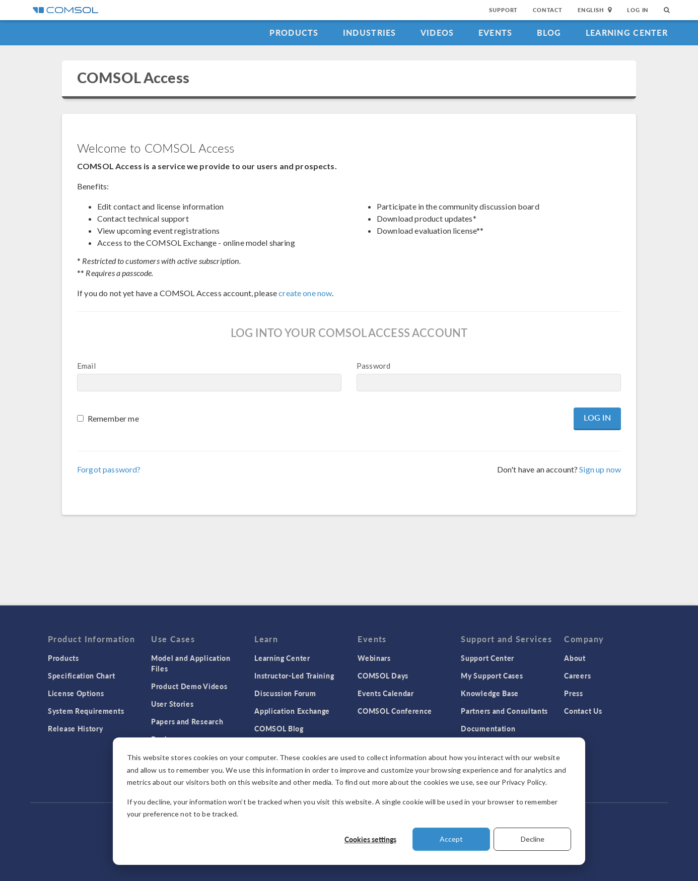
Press (573, 693)
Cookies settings (370, 839)
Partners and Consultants (504, 711)
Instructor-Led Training (294, 675)
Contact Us (583, 711)
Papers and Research (187, 721)
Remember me (113, 418)
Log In (638, 10)
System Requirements (86, 711)
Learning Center (627, 32)
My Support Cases (492, 675)
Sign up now (600, 469)
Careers (577, 675)
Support (503, 10)
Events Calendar (386, 693)
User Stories (172, 704)
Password (373, 365)
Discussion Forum (285, 693)
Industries (369, 32)
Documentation (488, 728)
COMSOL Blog (279, 728)
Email (86, 365)
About (575, 658)
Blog (549, 32)
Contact (548, 10)
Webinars (374, 658)
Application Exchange (292, 711)
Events (495, 32)
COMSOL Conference (395, 711)
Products (293, 32)
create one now (305, 293)
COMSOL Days (383, 675)
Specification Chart (81, 675)
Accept (451, 839)
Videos (437, 32)
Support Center (487, 658)
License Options (76, 693)
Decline (532, 839)
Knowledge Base (490, 693)
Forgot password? (109, 469)
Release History (75, 728)
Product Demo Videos (189, 686)
